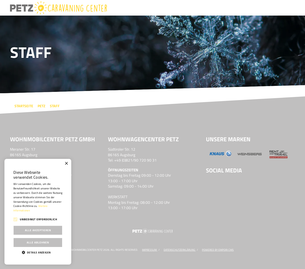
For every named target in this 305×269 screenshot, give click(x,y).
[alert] (37, 212)
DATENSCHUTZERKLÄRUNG (180, 250)
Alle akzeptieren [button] (38, 230)
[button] (37, 252)
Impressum (149, 250)
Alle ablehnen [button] (38, 242)
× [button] (66, 163)
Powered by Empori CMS (218, 250)
